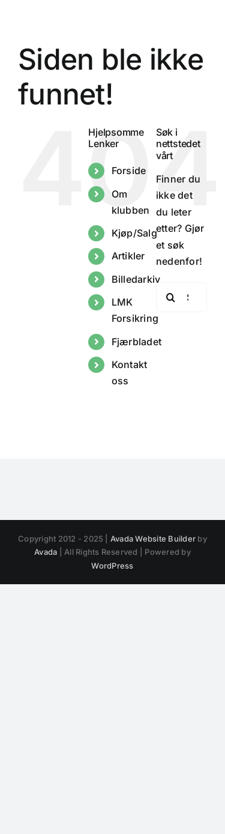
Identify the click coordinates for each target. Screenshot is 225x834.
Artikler (128, 256)
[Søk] (171, 297)
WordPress (112, 565)
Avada (45, 552)
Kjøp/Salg (134, 233)
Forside (129, 171)
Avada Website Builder (153, 538)
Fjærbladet (136, 342)
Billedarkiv (136, 279)
